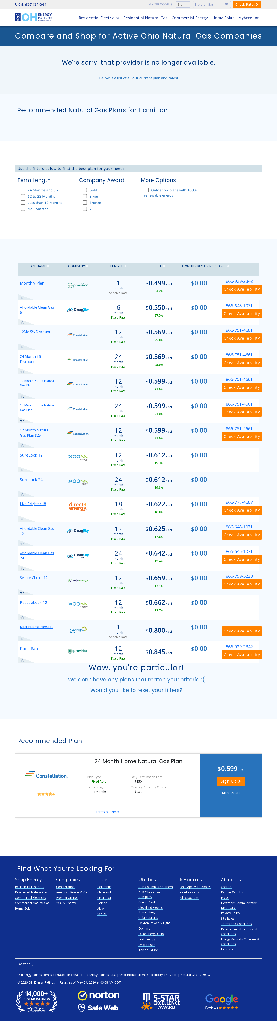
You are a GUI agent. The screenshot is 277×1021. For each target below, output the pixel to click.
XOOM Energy (66, 903)
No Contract (34, 209)
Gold (90, 190)
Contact (226, 887)
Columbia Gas (148, 917)
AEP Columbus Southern (155, 887)
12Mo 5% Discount (35, 331)
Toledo (102, 903)
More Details (231, 793)
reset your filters (158, 690)
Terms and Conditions (236, 924)
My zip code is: (160, 4)
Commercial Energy (190, 17)
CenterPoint (146, 902)
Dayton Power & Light (154, 923)
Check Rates (247, 4)
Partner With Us (232, 892)
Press (225, 898)
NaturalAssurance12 (36, 626)
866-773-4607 (239, 502)
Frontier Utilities (67, 898)
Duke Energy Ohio (151, 934)
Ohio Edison (146, 945)
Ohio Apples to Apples (195, 887)
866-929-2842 (239, 281)
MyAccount (248, 17)
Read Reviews (189, 892)
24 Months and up (39, 190)
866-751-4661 (239, 330)
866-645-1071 (239, 306)
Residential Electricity (99, 17)
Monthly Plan (32, 283)
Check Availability (242, 289)
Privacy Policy (230, 913)
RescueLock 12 (33, 602)
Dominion (145, 928)
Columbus (104, 887)
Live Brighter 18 (33, 503)
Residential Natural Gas (145, 17)
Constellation (65, 887)
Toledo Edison (148, 950)
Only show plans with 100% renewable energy (170, 193)
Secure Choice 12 (33, 577)
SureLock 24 (31, 479)
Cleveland (104, 892)
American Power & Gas (72, 892)
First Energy (146, 939)
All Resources (189, 898)
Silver (90, 196)
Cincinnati (104, 898)
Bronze (92, 202)
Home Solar (223, 17)
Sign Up (231, 781)
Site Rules (228, 918)
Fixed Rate (29, 648)
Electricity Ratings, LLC (100, 975)
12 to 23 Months (38, 196)
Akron (101, 908)
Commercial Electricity (30, 898)
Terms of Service (108, 812)
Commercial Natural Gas (32, 903)
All (88, 209)
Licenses (227, 949)
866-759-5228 (239, 576)
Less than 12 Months (41, 202)
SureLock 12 (31, 455)
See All (102, 914)
